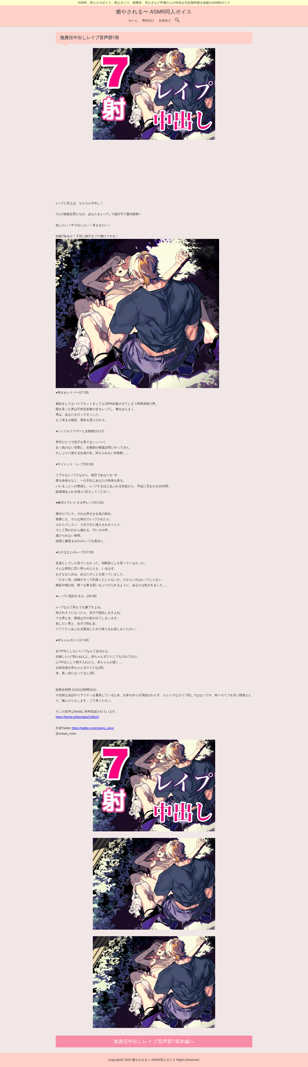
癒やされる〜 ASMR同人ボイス (154, 12)
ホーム (133, 20)
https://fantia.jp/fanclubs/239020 (77, 717)
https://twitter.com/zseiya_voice (93, 728)
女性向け (165, 20)
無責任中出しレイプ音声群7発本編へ (154, 1041)
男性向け (148, 20)
